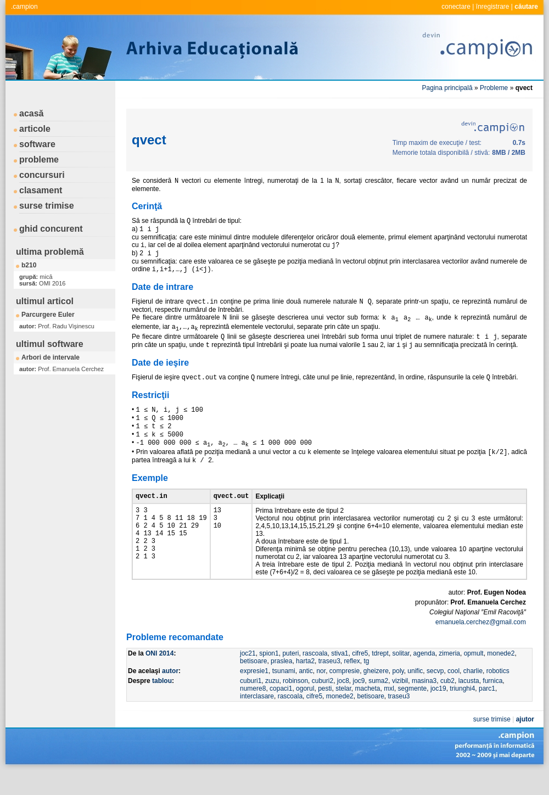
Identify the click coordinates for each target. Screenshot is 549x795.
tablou (162, 703)
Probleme (494, 88)
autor (170, 693)
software (37, 144)
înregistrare (492, 6)
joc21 (248, 676)
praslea (281, 683)
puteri (290, 676)
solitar (401, 676)
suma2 (378, 703)
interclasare (257, 719)
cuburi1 (250, 703)
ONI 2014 (159, 676)
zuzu (272, 703)
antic (305, 693)
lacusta (468, 703)
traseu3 (329, 683)
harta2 (305, 683)
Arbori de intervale (50, 357)
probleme (39, 159)
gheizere (376, 693)
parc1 (487, 711)
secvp (435, 693)
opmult (474, 676)
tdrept (380, 676)
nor (321, 693)
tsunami (283, 693)
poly (398, 693)
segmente (412, 711)
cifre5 (360, 676)
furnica (492, 703)
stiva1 (339, 676)
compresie (344, 693)
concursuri (42, 175)
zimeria (449, 676)
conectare (455, 6)
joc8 (343, 703)
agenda (424, 676)
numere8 (253, 711)
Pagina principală (447, 88)
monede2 (500, 676)
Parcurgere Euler (48, 314)
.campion (24, 6)
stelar (343, 711)
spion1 (268, 676)
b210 (28, 265)
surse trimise (46, 205)
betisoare (253, 683)
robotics (497, 693)
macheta (367, 711)
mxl (389, 711)
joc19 (438, 711)
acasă (31, 113)
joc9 (358, 703)
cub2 (447, 703)
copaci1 (281, 711)
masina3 (424, 703)
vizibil (400, 703)
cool (453, 693)
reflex (352, 683)
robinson (295, 703)
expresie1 (254, 693)
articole (35, 128)
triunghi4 (462, 711)
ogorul (305, 711)
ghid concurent (51, 228)
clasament (40, 190)
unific (415, 693)
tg (366, 683)
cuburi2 (322, 703)
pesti (325, 711)
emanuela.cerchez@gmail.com (480, 644)
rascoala (314, 676)
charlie (473, 693)
